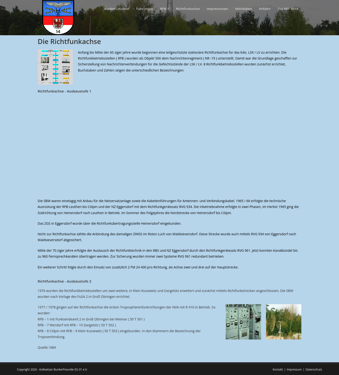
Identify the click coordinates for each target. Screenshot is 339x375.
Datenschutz (314, 369)
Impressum (294, 369)
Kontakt (278, 369)
